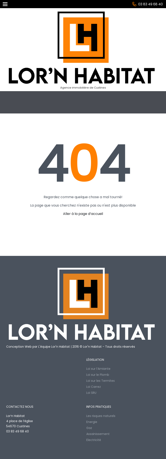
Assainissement (98, 434)
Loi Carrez (93, 387)
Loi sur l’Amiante (98, 369)
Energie (91, 422)
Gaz (89, 428)
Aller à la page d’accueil (83, 213)
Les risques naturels (100, 416)
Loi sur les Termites (100, 381)
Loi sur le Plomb (97, 375)
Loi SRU (91, 393)
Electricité (93, 440)
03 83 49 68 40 (150, 4)
